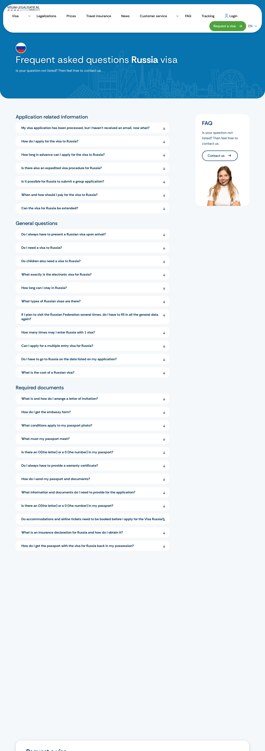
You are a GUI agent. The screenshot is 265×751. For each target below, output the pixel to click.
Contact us (216, 155)
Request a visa (225, 10)
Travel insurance (111, 11)
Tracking (183, 11)
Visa (58, 11)
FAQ (171, 11)
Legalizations (76, 11)
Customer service (149, 11)
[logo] (23, 10)
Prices (93, 11)
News (130, 11)
